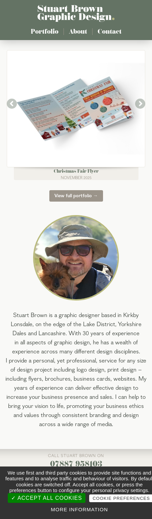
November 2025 (76, 177)
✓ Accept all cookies (46, 498)
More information (79, 509)
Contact (110, 31)
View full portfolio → (76, 196)
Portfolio (44, 31)
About (78, 31)
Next (140, 104)
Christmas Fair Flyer (76, 171)
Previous (12, 104)
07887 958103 (76, 464)
